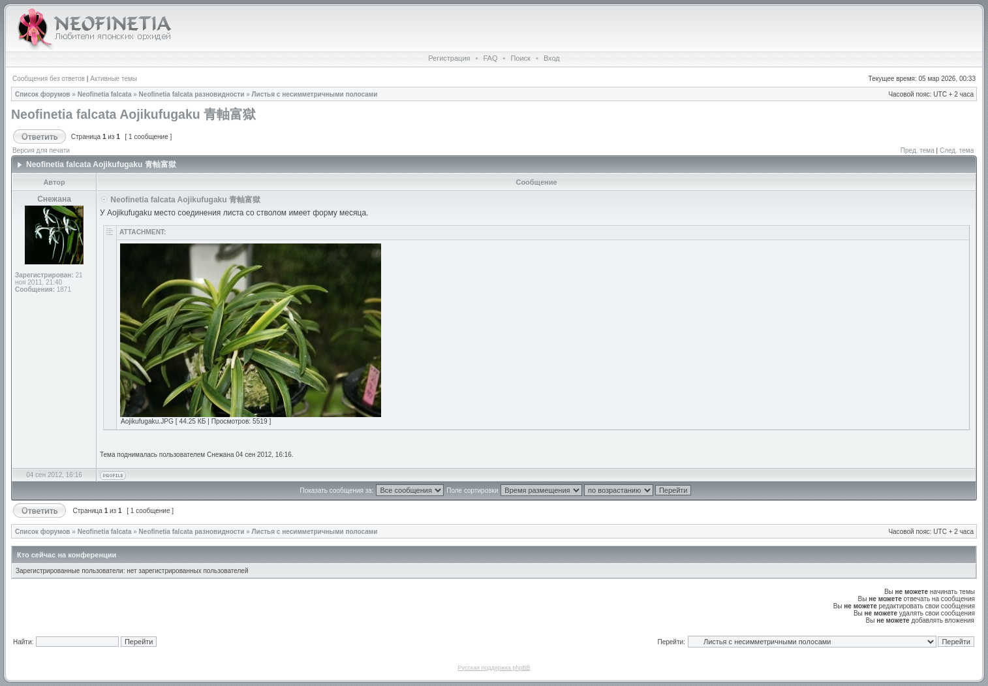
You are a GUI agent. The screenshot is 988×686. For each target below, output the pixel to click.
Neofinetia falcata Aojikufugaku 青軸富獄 (133, 114)
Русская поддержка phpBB (494, 667)
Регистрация (449, 58)
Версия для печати (41, 150)
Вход (552, 58)
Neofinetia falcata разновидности (192, 94)
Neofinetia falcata (105, 94)
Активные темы (113, 78)
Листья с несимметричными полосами (314, 94)
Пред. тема (917, 150)
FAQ (490, 58)
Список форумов (42, 94)
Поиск (520, 58)
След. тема (957, 150)
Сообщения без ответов (48, 78)
